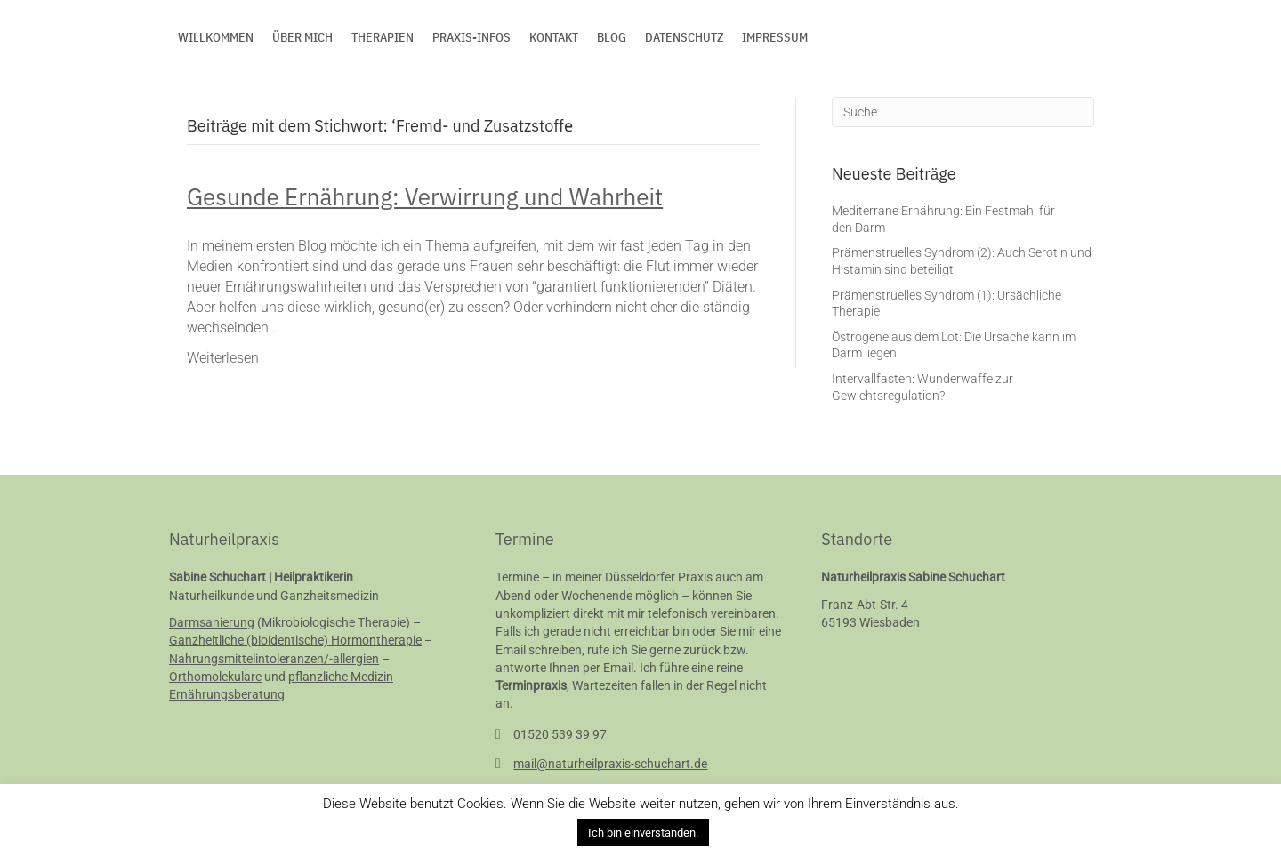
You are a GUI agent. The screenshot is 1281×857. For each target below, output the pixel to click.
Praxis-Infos (471, 37)
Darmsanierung (211, 622)
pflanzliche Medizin (340, 676)
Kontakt (553, 37)
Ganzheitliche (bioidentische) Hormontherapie (295, 640)
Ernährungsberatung (227, 694)
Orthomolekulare (215, 676)
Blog (611, 37)
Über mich (302, 37)
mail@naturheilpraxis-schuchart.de (610, 764)
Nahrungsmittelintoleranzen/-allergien (274, 659)
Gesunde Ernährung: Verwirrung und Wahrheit (425, 196)
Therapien (382, 37)
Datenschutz (684, 37)
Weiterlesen (223, 357)
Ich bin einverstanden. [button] (643, 832)
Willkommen (216, 37)
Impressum (775, 37)
